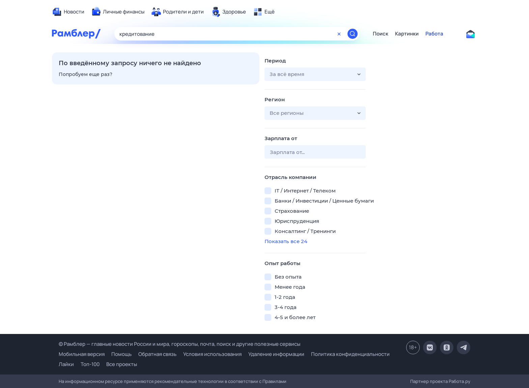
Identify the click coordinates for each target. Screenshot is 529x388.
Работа (434, 33)
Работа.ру (459, 381)
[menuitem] (68, 12)
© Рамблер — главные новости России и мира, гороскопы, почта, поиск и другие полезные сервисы (179, 343)
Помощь (121, 354)
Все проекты (121, 364)
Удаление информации (276, 354)
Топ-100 (90, 364)
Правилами (274, 381)
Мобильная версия (82, 354)
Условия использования (212, 354)
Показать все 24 (285, 241)
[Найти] (352, 34)
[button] (315, 74)
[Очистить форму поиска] (339, 34)
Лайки (66, 364)
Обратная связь (157, 354)
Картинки (407, 33)
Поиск (380, 33)
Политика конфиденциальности (350, 354)
